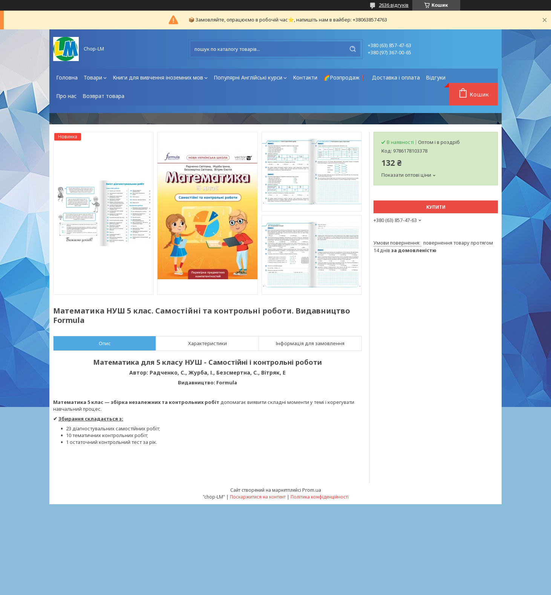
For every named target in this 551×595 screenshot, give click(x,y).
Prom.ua (311, 489)
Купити (435, 207)
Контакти (305, 77)
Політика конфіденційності (320, 497)
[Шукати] (352, 49)
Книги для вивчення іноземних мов (158, 77)
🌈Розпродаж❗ (344, 77)
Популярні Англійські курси (248, 77)
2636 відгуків (394, 5)
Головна (67, 77)
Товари (93, 77)
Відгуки (435, 77)
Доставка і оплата (396, 77)
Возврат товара (103, 95)
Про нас (66, 95)
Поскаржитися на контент (258, 497)
